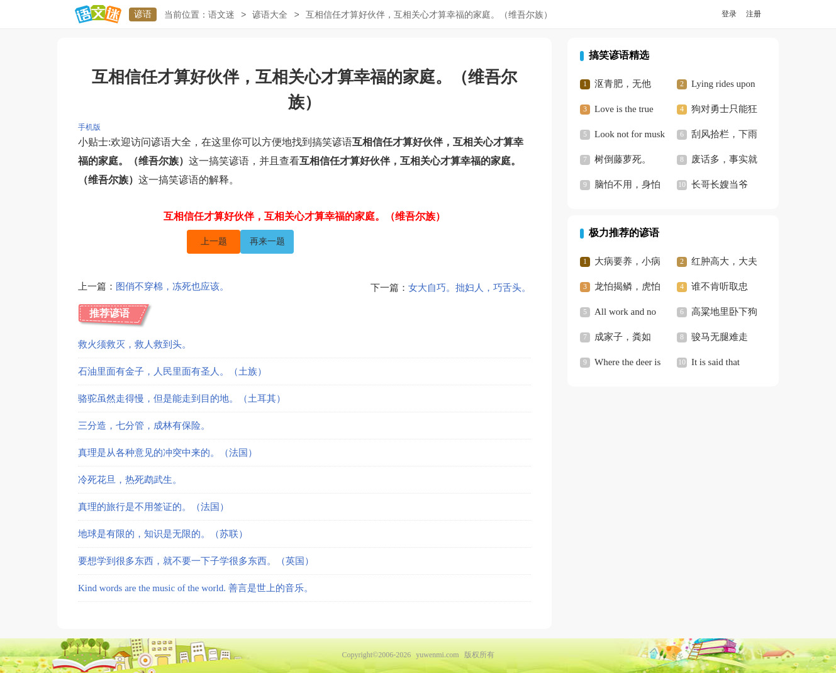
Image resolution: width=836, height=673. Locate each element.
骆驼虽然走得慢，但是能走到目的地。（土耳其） (182, 398)
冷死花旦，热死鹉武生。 (130, 480)
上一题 (214, 241)
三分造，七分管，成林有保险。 (144, 426)
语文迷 (221, 15)
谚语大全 (269, 15)
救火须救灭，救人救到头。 (134, 344)
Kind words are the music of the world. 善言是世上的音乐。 (195, 588)
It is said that (715, 362)
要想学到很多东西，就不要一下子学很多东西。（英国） (196, 561)
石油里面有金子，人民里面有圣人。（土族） (172, 371)
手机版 (89, 127)
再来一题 (267, 241)
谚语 (143, 14)
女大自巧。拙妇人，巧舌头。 (469, 288)
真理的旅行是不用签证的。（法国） (153, 507)
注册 (753, 13)
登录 (729, 13)
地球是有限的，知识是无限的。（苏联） (163, 534)
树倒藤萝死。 (622, 159)
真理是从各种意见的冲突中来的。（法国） (167, 453)
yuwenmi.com (437, 654)
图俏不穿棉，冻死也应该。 (172, 287)
